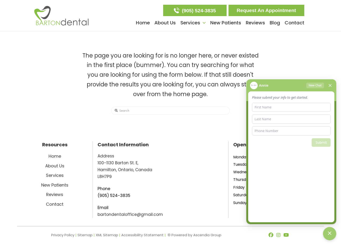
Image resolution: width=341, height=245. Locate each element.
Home (55, 156)
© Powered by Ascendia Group (194, 234)
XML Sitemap (107, 234)
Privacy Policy (62, 234)
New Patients (54, 185)
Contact (54, 204)
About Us (54, 166)
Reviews (54, 194)
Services (55, 175)
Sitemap (85, 234)
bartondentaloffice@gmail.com (130, 214)
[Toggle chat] (329, 233)
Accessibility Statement (143, 234)
